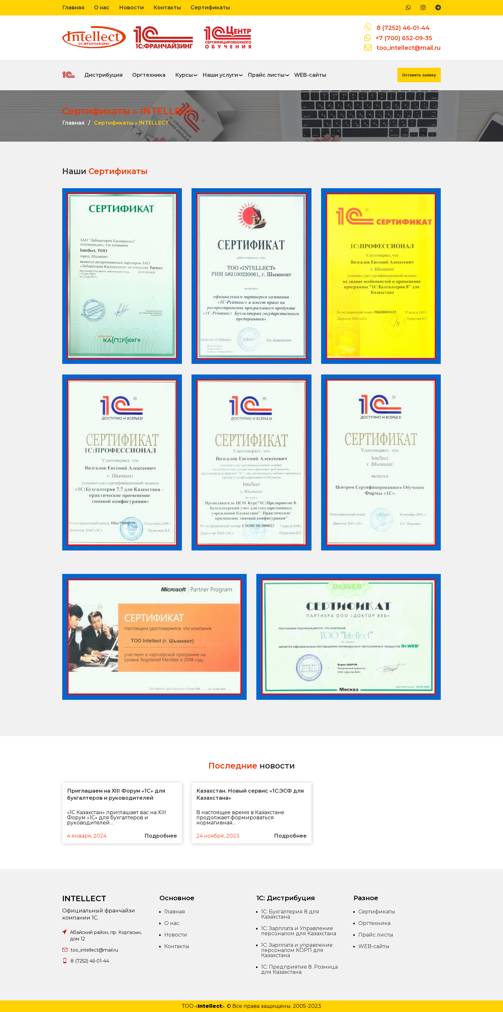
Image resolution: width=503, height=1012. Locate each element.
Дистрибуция (103, 75)
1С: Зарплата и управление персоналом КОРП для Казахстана (297, 950)
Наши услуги (220, 75)
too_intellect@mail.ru (409, 47)
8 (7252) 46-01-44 (403, 27)
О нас (101, 7)
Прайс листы (266, 75)
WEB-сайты (310, 75)
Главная (73, 7)
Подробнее (160, 836)
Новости (131, 7)
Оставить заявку (419, 75)
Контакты (167, 7)
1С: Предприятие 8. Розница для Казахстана (299, 969)
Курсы (184, 75)
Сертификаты (210, 7)
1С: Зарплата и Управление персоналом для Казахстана (298, 931)
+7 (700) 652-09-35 (404, 38)
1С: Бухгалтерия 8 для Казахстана (290, 914)
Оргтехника (149, 75)
